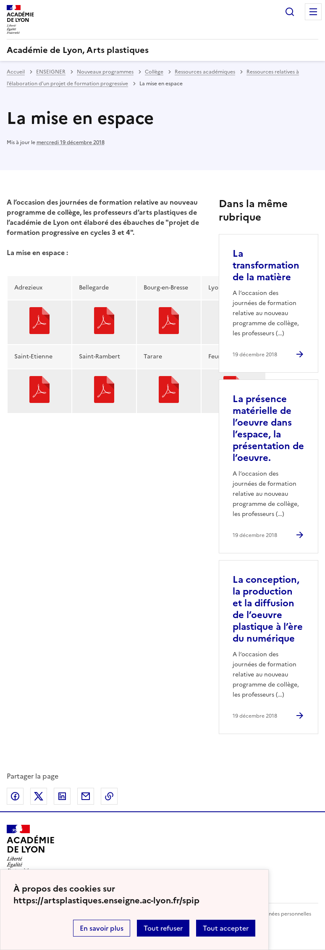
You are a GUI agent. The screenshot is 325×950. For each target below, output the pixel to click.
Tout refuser (163, 928)
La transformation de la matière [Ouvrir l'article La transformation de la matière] (266, 265)
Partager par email (85, 796)
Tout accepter (226, 928)
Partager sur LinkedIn (62, 796)
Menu (313, 11)
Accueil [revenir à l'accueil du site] (16, 72)
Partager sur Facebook (15, 796)
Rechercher (289, 11)
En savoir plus (101, 928)
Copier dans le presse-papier (109, 796)
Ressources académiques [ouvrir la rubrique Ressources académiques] (205, 72)
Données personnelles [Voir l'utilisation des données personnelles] (284, 914)
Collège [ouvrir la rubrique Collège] (154, 72)
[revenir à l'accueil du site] (162, 50)
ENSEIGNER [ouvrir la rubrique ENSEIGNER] (51, 72)
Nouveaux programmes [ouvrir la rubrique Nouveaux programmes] (105, 72)
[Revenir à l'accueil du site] (30, 849)
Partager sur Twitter (38, 796)
